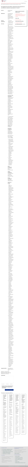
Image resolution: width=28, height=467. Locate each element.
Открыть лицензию (17, 453)
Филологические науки (17, 3)
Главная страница (3, 3)
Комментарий (3, 375)
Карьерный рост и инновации (6, 453)
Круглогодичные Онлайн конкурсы (7, 450)
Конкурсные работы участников (10, 3)
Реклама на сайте (17, 461)
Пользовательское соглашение (18, 457)
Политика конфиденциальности (19, 458)
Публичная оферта (17, 456)
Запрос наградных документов (18, 459)
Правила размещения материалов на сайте (20, 462)
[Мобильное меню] (25, 1)
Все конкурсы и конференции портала (7, 449)
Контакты (16, 460)
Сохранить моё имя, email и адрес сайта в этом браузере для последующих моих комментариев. (7, 387)
